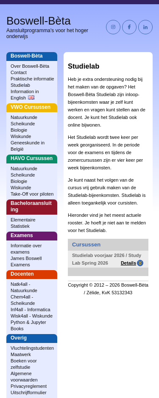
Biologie (19, 130)
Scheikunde (23, 123)
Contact (19, 72)
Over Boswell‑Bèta (30, 66)
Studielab (20, 85)
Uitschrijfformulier (29, 392)
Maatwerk (21, 354)
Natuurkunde (24, 117)
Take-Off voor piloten (32, 193)
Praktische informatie (32, 78)
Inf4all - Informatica (30, 309)
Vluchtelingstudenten (32, 348)
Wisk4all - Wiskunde (32, 315)
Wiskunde (21, 136)
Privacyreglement (29, 386)
